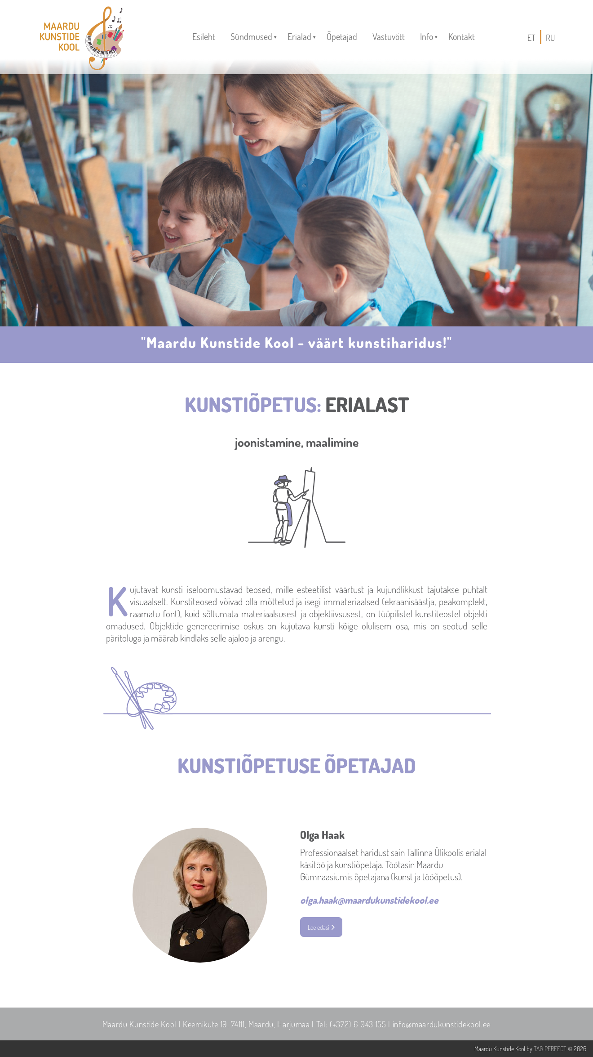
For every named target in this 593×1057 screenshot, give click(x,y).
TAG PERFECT (550, 1049)
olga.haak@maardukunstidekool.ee (369, 900)
